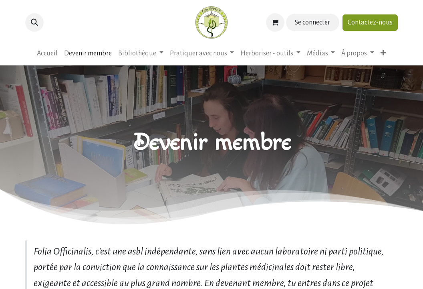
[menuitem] (47, 53)
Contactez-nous (370, 22)
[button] (34, 22)
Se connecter (312, 22)
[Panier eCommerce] (275, 22)
